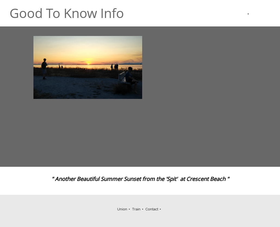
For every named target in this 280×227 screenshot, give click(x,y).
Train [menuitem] (136, 209)
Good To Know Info (67, 13)
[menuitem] (245, 14)
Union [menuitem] (122, 209)
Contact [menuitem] (151, 209)
